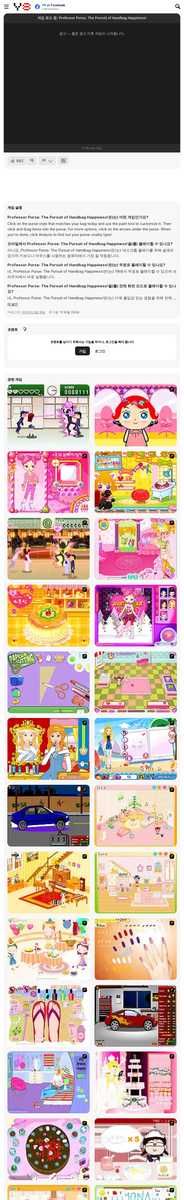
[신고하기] (47, 160)
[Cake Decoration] (48, 1149)
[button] (12, 304)
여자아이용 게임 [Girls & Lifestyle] (33, 312)
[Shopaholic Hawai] (136, 749)
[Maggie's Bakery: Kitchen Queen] (136, 1149)
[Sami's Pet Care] (136, 682)
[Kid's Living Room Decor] (48, 882)
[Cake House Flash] (48, 615)
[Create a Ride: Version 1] (48, 816)
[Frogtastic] (48, 749)
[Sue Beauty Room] (136, 549)
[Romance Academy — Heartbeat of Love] (48, 415)
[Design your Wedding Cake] (136, 1082)
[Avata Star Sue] (136, 615)
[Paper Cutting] (48, 682)
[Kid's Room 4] (136, 816)
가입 (82, 351)
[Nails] (136, 949)
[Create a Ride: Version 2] (136, 1016)
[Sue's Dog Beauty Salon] (136, 482)
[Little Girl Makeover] (136, 415)
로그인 (100, 351)
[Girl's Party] (48, 949)
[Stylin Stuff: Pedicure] (48, 1016)
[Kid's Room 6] (136, 882)
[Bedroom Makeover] (48, 1082)
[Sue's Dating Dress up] (48, 482)
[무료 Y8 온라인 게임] (22, 6)
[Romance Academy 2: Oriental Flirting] (48, 549)
